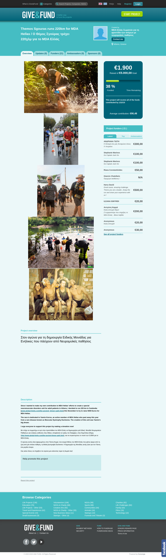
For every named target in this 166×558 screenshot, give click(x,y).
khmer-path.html (56, 411)
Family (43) (120, 508)
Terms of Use (122, 534)
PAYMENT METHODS (84, 528)
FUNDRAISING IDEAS (105, 531)
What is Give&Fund (30, 4)
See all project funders (113, 234)
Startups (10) (90, 513)
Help (119, 4)
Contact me (118, 39)
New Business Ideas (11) (64, 513)
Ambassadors (136, 136)
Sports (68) (89, 505)
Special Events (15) (30, 513)
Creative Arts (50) (61, 508)
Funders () (57, 53)
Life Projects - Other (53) (32, 508)
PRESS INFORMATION (126, 531)
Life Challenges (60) (124, 505)
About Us (32, 533)
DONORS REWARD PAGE (127, 528)
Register (128, 4)
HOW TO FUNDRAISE (105, 528)
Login (138, 4)
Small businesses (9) (30, 515)
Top (123, 136)
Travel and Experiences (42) (33, 510)
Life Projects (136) (29, 503)
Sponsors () (94, 53)
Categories (47, 4)
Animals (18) (90, 510)
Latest (110, 136)
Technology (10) (122, 513)
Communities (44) (92, 508)
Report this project (28, 480)
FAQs (111, 4)
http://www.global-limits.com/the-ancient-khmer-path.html (42, 435)
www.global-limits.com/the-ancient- (35, 411)
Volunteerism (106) (61, 503)
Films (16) (120, 510)
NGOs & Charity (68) (62, 505)
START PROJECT (132, 14)
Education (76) (28, 505)
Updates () (41, 53)
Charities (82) (121, 503)
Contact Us (44, 533)
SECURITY (80, 531)
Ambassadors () (75, 53)
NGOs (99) (89, 503)
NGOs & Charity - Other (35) (65, 510)
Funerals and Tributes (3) (95, 515)
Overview (27, 53)
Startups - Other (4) (61, 515)
